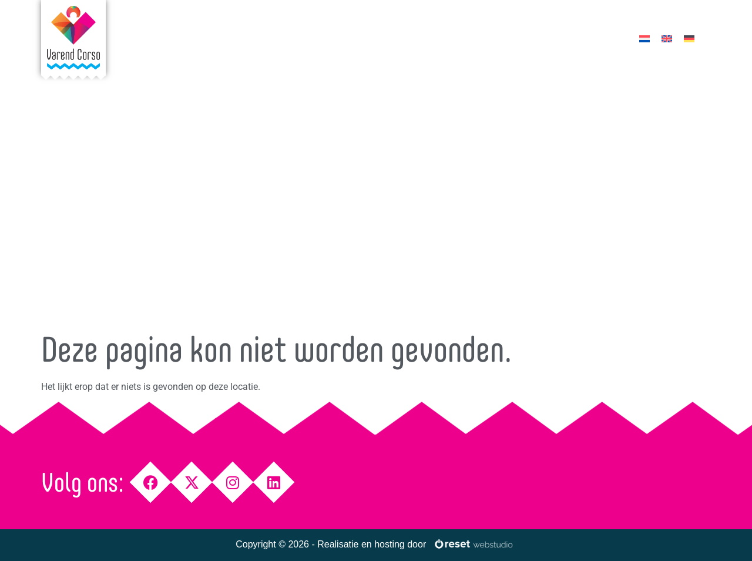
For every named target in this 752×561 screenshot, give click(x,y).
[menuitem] (644, 38)
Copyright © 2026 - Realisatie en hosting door (331, 544)
